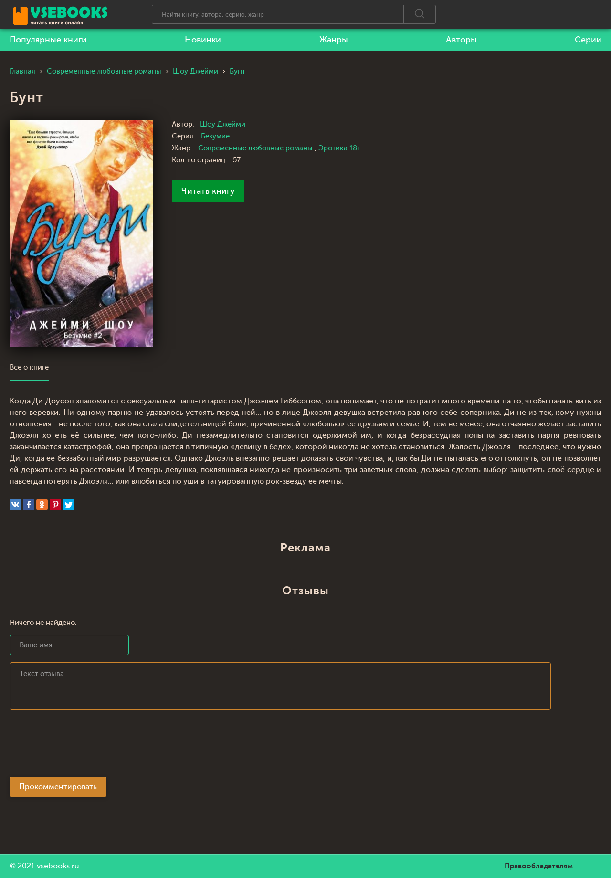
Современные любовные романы (256, 148)
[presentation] (82, 746)
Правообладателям (539, 866)
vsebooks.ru (58, 866)
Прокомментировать (58, 787)
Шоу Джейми (222, 124)
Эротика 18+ (339, 148)
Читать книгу (208, 191)
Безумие (215, 136)
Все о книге (29, 367)
